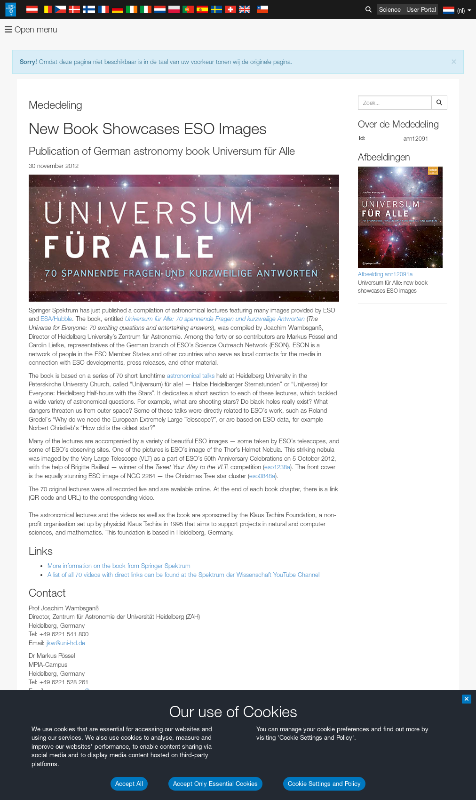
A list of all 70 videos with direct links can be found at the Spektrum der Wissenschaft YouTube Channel (183, 574)
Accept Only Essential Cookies (215, 783)
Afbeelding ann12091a (385, 274)
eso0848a (262, 476)
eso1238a (277, 467)
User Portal (421, 9)
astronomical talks (190, 375)
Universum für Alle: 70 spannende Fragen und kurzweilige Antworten (215, 318)
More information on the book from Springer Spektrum (119, 565)
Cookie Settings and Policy (324, 783)
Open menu (31, 29)
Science (390, 9)
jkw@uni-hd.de (66, 643)
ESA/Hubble (56, 318)
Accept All (129, 783)
